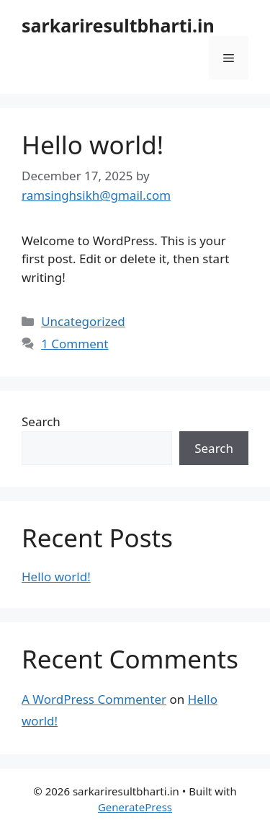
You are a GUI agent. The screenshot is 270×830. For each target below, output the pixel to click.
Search (41, 421)
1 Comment (74, 343)
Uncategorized (83, 321)
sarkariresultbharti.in (118, 25)
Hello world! (92, 145)
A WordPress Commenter (94, 699)
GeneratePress (135, 807)
